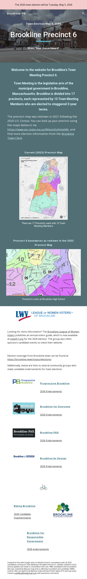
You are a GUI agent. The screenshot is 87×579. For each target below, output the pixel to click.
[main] (43, 24)
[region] (43, 4)
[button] (3, 13)
